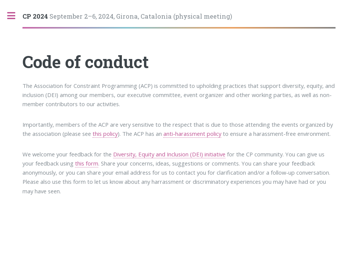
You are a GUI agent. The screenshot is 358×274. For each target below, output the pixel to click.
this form (86, 163)
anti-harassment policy (192, 133)
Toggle (15, 16)
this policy (105, 133)
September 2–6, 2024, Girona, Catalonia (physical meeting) (127, 16)
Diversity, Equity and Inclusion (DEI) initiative (169, 154)
